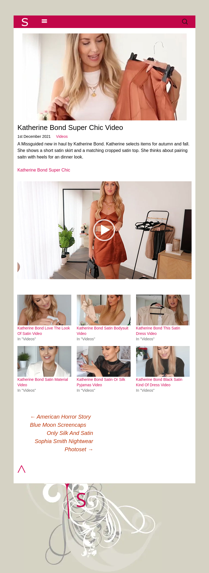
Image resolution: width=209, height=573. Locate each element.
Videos (62, 136)
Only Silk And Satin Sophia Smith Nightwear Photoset (64, 441)
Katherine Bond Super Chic (43, 170)
